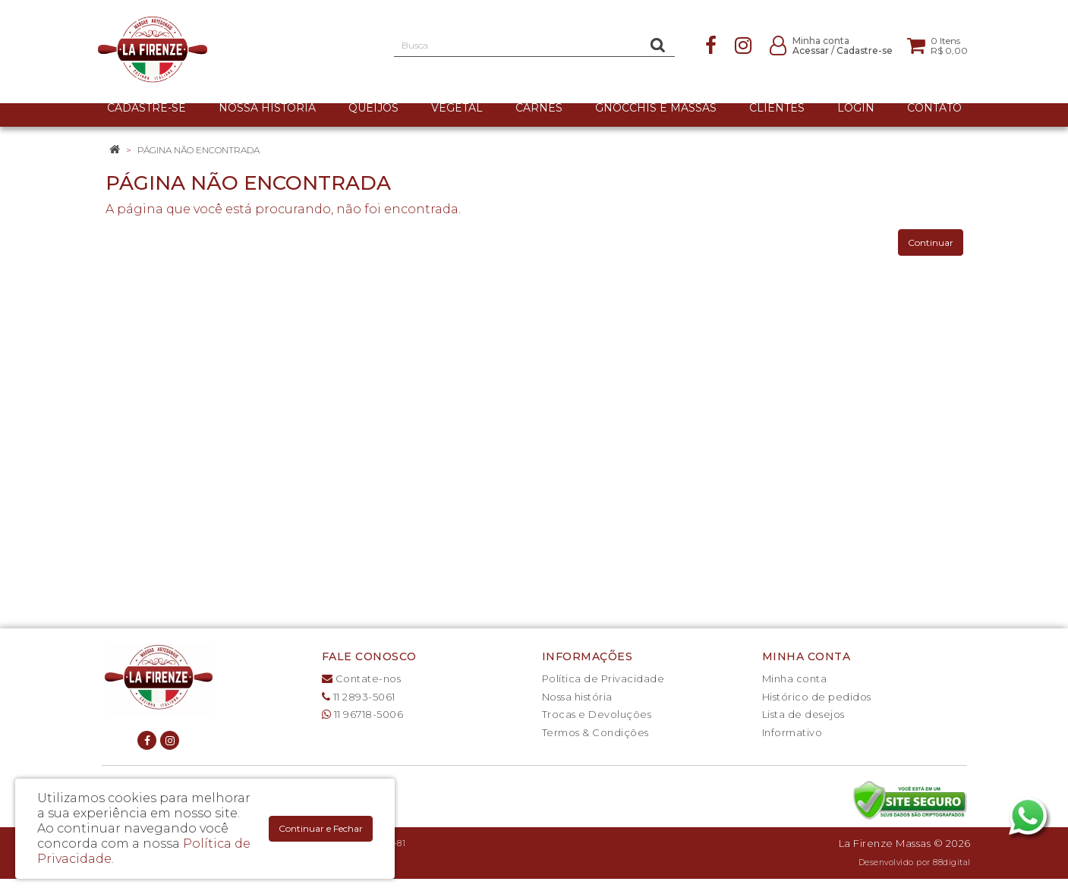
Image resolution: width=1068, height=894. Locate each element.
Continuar (930, 242)
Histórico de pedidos (816, 697)
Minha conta (794, 678)
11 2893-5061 (358, 697)
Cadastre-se (864, 50)
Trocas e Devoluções (597, 714)
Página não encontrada (198, 150)
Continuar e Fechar (321, 828)
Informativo (792, 732)
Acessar (810, 50)
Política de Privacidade (603, 678)
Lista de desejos (803, 714)
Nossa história (577, 697)
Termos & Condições (595, 732)
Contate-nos (362, 678)
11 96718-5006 (363, 714)
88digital (952, 862)
